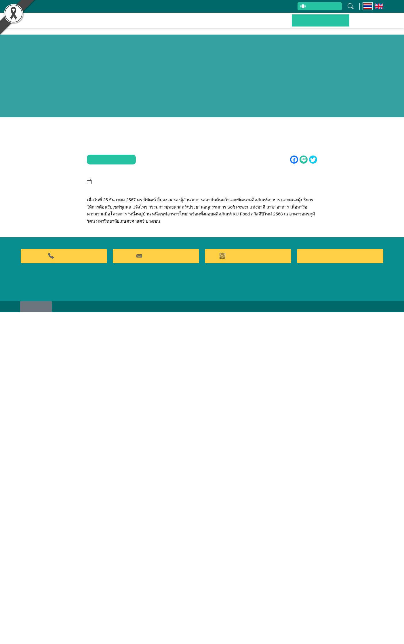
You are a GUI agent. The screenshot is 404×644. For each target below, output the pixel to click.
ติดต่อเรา (367, 24)
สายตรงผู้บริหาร (320, 6)
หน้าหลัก (113, 24)
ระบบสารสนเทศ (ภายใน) (268, 6)
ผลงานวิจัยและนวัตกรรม (162, 24)
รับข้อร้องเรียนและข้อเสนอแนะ (206, 6)
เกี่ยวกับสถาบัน (112, 6)
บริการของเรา (279, 24)
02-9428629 (64, 586)
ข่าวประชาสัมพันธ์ (326, 24)
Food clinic (340, 586)
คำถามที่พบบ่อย (156, 586)
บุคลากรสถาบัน (152, 6)
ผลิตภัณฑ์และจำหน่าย (227, 24)
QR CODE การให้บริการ (248, 586)
